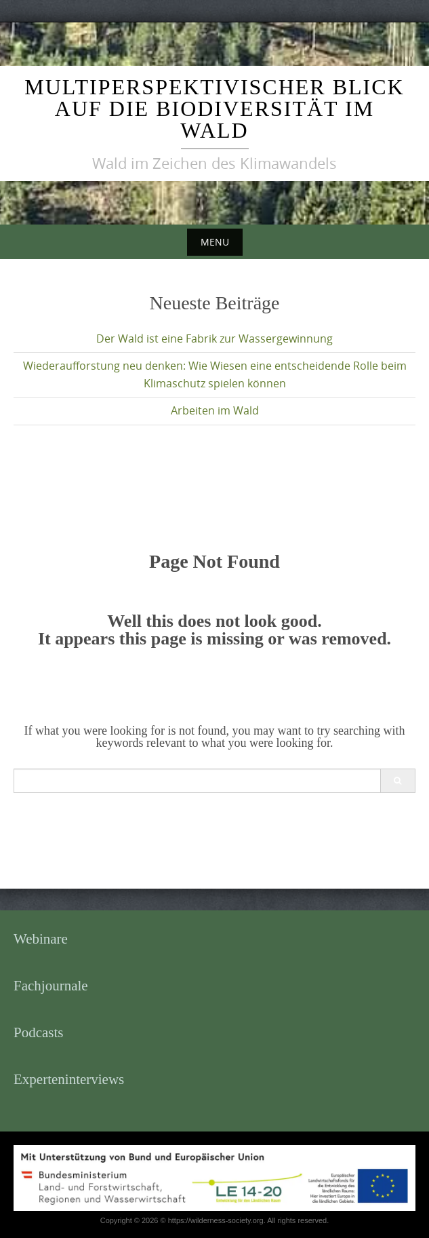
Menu (215, 241)
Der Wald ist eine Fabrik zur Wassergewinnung (214, 338)
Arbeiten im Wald (215, 410)
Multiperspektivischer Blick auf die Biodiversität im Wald (214, 108)
